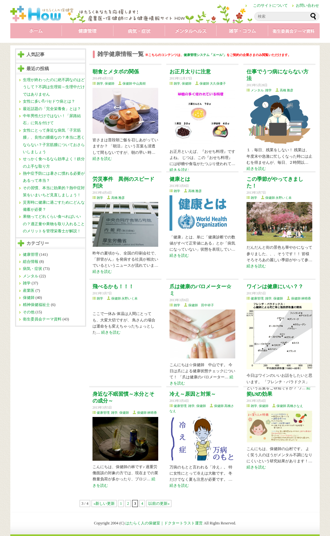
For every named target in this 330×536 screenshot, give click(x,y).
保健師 (28, 297)
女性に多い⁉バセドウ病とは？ (49, 101)
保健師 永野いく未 (278, 197)
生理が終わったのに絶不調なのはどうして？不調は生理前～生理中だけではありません (54, 87)
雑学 (242, 32)
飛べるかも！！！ (113, 286)
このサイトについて (270, 5)
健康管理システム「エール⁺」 (205, 55)
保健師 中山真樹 (134, 83)
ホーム (36, 32)
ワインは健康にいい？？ (275, 286)
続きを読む (102, 158)
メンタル (191, 32)
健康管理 (87, 32)
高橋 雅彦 (287, 90)
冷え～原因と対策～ (193, 394)
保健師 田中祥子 (201, 305)
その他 (28, 312)
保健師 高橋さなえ (290, 406)
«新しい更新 (104, 503)
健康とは (180, 179)
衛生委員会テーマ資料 (294, 32)
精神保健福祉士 (36, 304)
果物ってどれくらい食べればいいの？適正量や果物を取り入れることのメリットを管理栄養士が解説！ (54, 223)
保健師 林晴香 (301, 298)
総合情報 (30, 261)
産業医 (28, 290)
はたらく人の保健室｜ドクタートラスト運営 (164, 523)
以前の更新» (159, 503)
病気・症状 (139, 32)
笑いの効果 (259, 394)
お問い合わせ (307, 5)
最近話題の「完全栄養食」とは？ (52, 108)
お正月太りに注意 (190, 71)
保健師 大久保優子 (212, 83)
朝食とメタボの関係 (115, 71)
